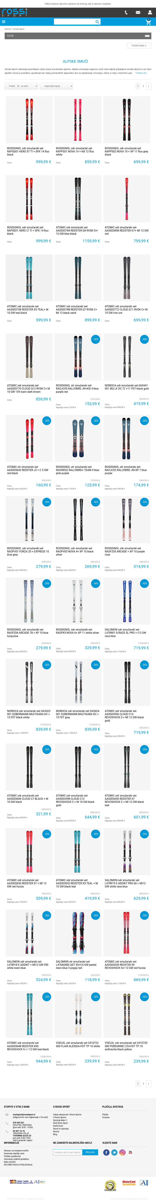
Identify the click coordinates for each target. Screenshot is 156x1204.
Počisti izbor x (139, 45)
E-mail (138, 12)
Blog (55, 1134)
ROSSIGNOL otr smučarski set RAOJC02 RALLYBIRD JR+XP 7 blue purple (126, 470)
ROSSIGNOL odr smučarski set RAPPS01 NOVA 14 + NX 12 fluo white (75, 151)
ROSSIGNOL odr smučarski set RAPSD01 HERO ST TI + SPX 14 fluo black (28, 151)
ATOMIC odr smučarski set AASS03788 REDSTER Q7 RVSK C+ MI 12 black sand (76, 309)
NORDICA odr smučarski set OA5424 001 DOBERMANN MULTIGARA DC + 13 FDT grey (77, 714)
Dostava (106, 1117)
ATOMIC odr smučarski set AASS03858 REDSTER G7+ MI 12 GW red (127, 230)
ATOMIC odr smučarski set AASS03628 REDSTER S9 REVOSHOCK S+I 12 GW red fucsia (125, 964)
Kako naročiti (9, 1162)
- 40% (144, 339)
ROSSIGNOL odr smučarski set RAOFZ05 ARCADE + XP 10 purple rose (125, 551)
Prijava (150, 12)
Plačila (105, 1114)
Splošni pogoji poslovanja (130, 1199)
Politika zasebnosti (12, 1156)
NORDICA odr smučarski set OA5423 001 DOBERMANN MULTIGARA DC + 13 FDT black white (29, 714)
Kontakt (114, 1199)
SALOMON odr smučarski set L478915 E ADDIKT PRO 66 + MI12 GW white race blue (125, 883)
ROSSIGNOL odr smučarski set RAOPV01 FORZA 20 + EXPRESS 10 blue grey (28, 551)
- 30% (95, 339)
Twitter (114, 1152)
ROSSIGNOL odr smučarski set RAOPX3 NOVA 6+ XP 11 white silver (77, 631)
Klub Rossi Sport (60, 1123)
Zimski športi (18, 29)
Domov (8, 29)
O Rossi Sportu (59, 1117)
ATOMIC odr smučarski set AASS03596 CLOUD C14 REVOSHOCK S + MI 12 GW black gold (124, 715)
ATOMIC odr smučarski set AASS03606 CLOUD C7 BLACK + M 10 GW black (27, 798)
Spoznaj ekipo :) (60, 1120)
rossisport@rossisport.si (24, 1114)
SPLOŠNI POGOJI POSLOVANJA (18, 1164)
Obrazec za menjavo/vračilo (16, 1150)
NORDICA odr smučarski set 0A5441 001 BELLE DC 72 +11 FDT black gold (127, 387)
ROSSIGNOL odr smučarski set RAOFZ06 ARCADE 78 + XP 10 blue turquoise (27, 632)
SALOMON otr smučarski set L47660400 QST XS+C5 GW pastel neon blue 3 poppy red (76, 964)
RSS (122, 1152)
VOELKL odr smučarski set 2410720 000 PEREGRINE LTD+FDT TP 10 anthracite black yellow (126, 1046)
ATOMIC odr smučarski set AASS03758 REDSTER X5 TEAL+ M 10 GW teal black (27, 309)
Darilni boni (58, 1126)
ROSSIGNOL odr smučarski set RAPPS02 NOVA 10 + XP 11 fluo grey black (126, 151)
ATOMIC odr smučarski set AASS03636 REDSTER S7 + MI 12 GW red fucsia (26, 883)
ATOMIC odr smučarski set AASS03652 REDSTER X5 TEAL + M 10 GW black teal (77, 883)
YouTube (130, 1152)
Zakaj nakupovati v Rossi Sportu (67, 1114)
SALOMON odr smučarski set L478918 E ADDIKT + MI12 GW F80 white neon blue (27, 964)
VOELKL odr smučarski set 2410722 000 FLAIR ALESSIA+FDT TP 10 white (78, 1044)
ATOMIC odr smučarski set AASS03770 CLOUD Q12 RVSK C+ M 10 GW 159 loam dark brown (28, 388)
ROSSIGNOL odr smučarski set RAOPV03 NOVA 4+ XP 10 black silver (75, 551)
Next (148, 86)
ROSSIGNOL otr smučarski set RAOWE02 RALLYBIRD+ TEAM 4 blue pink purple (77, 470)
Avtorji (145, 1199)
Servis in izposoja (61, 1128)
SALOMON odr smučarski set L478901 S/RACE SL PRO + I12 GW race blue (125, 632)
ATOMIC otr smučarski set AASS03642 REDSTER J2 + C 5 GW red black (27, 470)
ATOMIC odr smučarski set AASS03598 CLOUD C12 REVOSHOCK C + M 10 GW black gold (75, 800)
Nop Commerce (28, 1183)
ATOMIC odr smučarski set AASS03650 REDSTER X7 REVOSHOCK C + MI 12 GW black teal (124, 800)
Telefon (126, 12)
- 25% (144, 664)
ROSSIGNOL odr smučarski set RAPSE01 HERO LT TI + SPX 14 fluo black (28, 230)
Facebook (106, 1152)
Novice (56, 1131)
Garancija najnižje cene (14, 1153)
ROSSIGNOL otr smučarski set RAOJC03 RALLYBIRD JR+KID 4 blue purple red (77, 388)
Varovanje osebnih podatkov (16, 1159)
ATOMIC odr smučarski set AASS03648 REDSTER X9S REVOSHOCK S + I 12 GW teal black (28, 1046)
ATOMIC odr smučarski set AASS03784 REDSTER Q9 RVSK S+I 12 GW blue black (77, 230)
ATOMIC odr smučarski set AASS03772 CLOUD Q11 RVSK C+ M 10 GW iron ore (126, 309)
